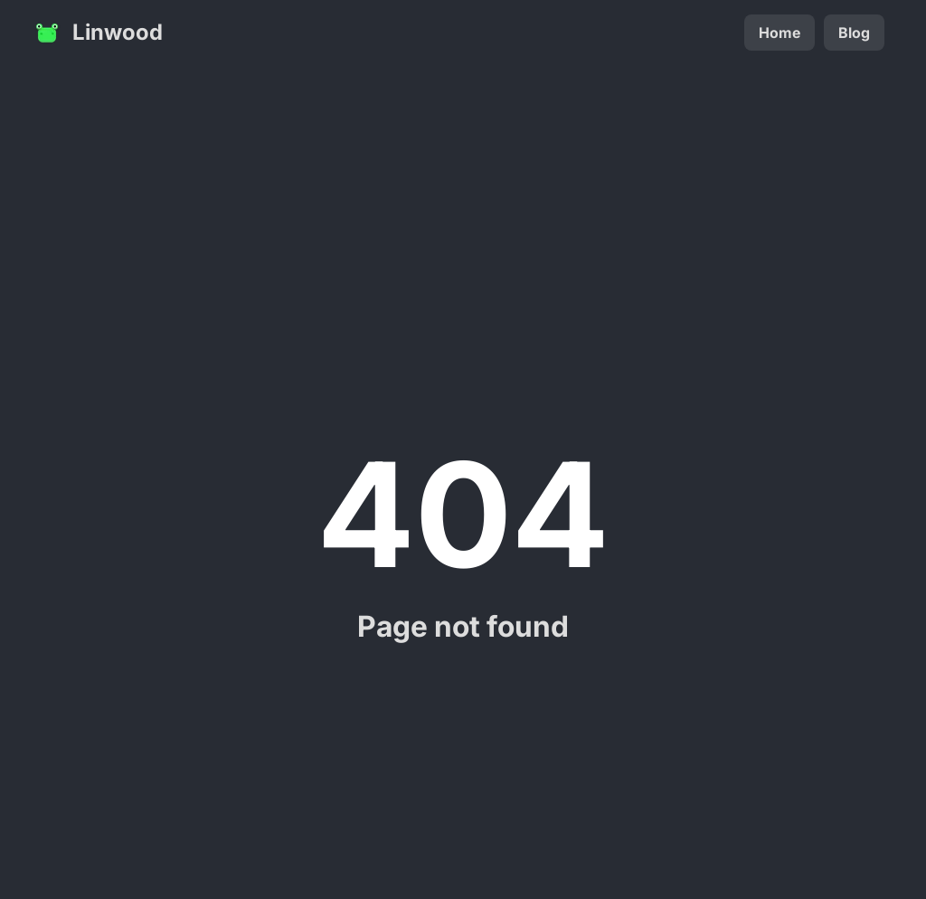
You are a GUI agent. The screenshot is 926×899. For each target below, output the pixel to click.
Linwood (98, 32)
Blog (854, 33)
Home (779, 33)
